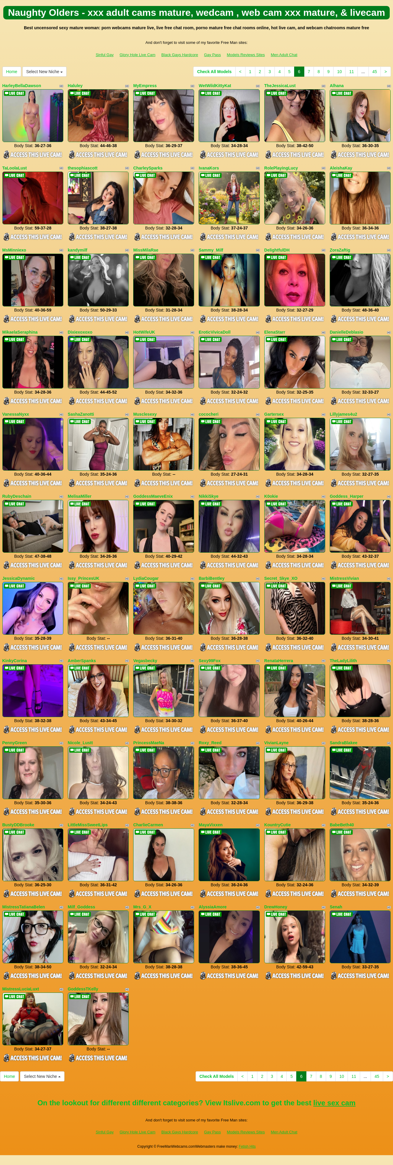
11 (351, 71)
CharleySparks (147, 168)
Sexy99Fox (209, 660)
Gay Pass (212, 55)
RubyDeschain (16, 496)
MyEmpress (145, 85)
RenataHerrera (278, 660)
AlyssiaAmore (212, 906)
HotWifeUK (144, 332)
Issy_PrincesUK (83, 578)
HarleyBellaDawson (21, 85)
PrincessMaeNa (148, 742)
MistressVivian (344, 578)
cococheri (208, 414)
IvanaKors (209, 168)
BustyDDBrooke (18, 824)
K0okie (271, 496)
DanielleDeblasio (346, 332)
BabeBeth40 (342, 824)
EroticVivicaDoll (214, 332)
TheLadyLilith (343, 660)
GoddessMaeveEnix (153, 496)
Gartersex (274, 414)
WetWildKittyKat (215, 85)
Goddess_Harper (346, 496)
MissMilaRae (145, 250)
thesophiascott (83, 168)
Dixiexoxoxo (80, 332)
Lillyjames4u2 (343, 414)
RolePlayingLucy (281, 168)
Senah (336, 906)
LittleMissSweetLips (88, 824)
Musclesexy (145, 414)
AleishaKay (341, 168)
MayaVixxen (210, 824)
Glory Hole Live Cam (137, 55)
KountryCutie (277, 824)
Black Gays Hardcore (179, 55)
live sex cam (334, 1103)
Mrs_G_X (142, 906)
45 (374, 71)
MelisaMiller (79, 496)
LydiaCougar (146, 578)
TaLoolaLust (14, 168)
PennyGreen (14, 742)
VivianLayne (276, 742)
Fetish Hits (247, 1146)
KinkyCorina (14, 660)
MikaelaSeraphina (20, 332)
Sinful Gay (104, 55)
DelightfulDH (277, 250)
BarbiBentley (211, 578)
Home (11, 71)
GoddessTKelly (83, 989)
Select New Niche (44, 71)
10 (339, 71)
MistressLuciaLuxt (20, 989)
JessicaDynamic (18, 578)
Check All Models (214, 71)
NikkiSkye (208, 496)
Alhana (337, 85)
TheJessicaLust (280, 85)
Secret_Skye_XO (280, 578)
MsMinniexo (14, 250)
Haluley (75, 85)
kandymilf (77, 250)
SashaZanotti (81, 414)
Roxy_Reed (210, 742)
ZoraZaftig (340, 250)
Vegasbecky (145, 660)
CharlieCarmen (148, 824)
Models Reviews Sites (246, 55)
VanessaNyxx (15, 414)
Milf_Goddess (81, 906)
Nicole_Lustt (80, 742)
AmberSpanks (82, 660)
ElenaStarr (274, 332)
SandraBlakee (343, 742)
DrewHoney (275, 906)
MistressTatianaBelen (23, 906)
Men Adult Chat (284, 55)
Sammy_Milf (211, 250)
